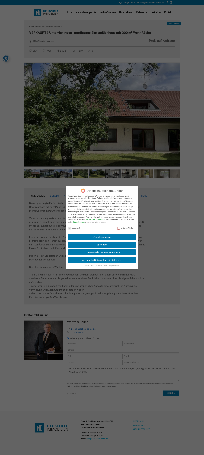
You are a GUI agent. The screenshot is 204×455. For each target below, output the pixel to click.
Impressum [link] (115, 265)
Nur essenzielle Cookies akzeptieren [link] (102, 252)
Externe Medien (125, 228)
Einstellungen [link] (79, 222)
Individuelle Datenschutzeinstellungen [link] (102, 260)
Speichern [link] (102, 244)
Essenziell (74, 228)
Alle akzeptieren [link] (102, 237)
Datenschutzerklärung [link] (95, 219)
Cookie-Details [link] (89, 265)
